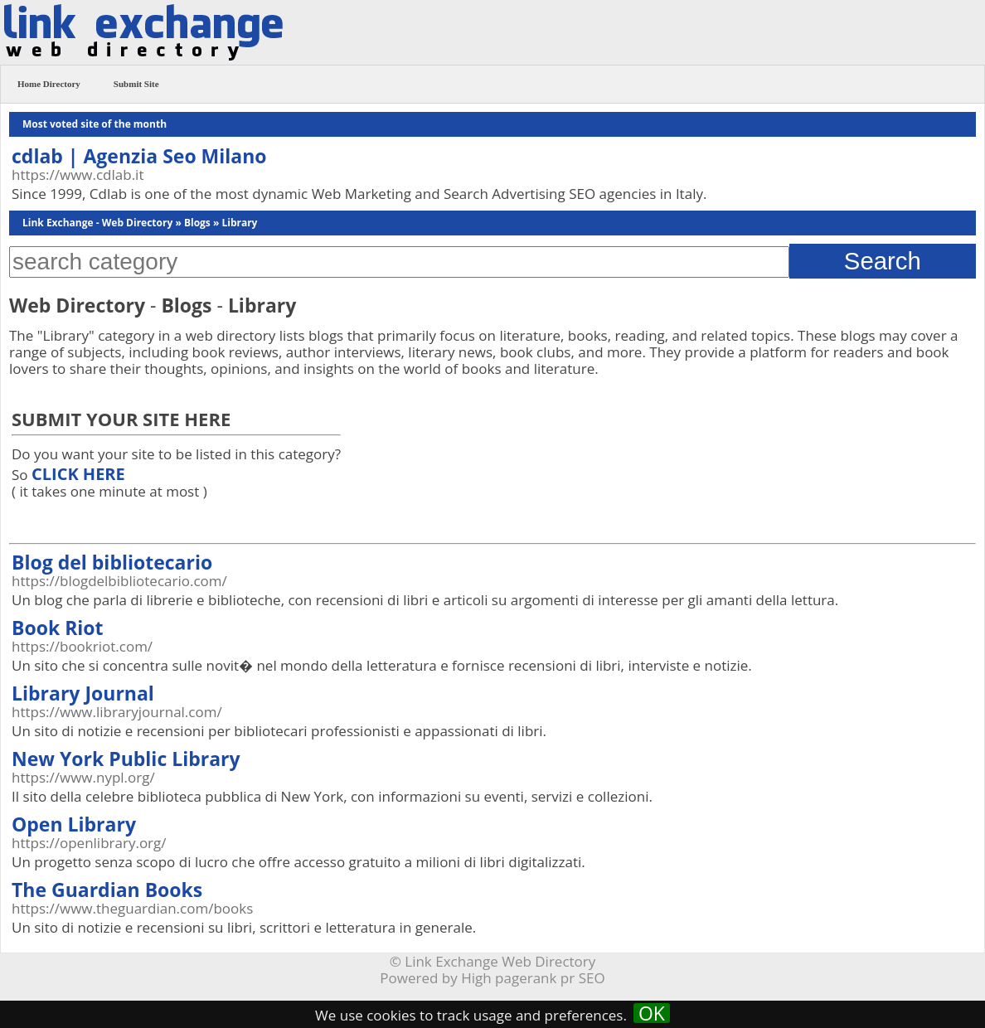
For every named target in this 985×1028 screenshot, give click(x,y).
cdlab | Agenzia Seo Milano (139, 156)
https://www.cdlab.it (77, 174)
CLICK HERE (78, 474)
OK (651, 1013)
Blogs (197, 223)
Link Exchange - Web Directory (97, 223)
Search (882, 260)
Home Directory (48, 84)
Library (239, 223)
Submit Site (136, 84)
